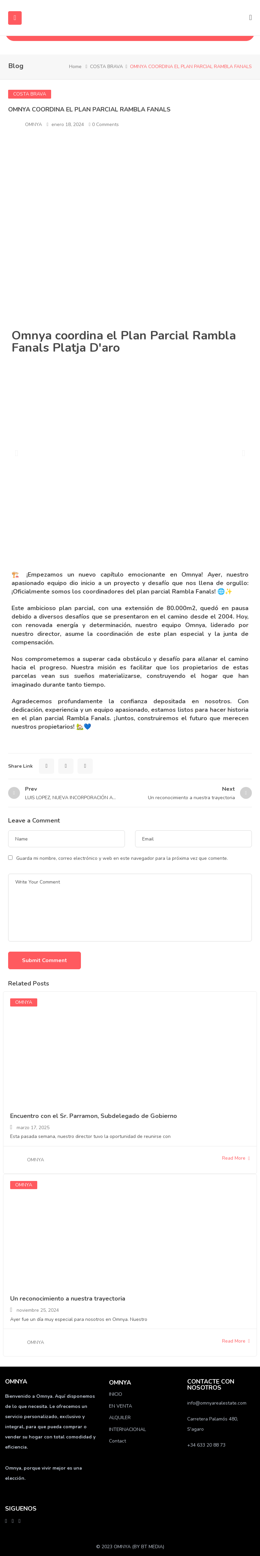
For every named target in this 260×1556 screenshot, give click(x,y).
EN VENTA (120, 1406)
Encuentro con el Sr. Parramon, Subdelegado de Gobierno (93, 1116)
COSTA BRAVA (106, 66)
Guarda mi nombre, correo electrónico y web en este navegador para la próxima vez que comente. (122, 858)
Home (75, 66)
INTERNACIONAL (127, 1429)
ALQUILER (120, 1417)
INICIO (115, 1394)
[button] (16, 453)
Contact (117, 1441)
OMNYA (33, 124)
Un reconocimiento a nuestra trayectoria (67, 1298)
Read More (236, 1158)
